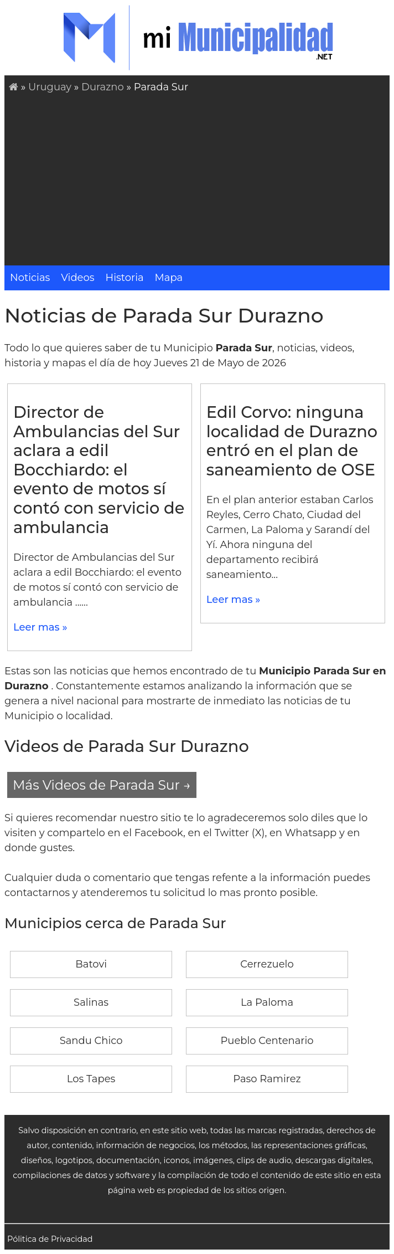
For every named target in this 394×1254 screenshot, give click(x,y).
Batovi (91, 964)
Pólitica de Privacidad (50, 1239)
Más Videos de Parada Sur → (102, 785)
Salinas (91, 1002)
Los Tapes (91, 1079)
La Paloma (267, 1002)
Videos (77, 278)
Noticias (30, 278)
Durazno (103, 87)
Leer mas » (40, 627)
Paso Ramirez (267, 1079)
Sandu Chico (91, 1041)
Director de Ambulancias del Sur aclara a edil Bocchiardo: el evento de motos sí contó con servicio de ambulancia (98, 469)
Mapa (169, 278)
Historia (125, 278)
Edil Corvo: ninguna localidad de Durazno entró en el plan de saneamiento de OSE (291, 440)
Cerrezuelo (266, 964)
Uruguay (49, 87)
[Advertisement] (199, 177)
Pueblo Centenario (266, 1041)
